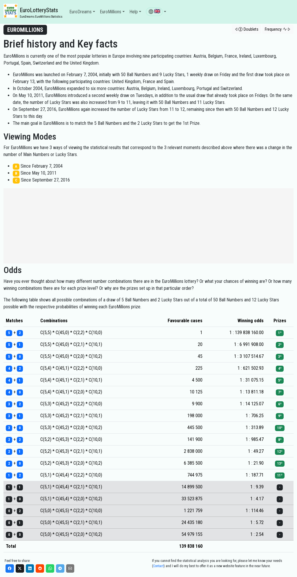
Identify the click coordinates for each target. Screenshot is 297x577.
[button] (156, 12)
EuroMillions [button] (110, 11)
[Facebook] (10, 568)
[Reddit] (40, 568)
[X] (20, 568)
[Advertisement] (148, 226)
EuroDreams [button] (80, 11)
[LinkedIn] (30, 568)
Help (133, 11)
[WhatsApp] (50, 568)
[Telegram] (60, 568)
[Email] (70, 568)
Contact (158, 566)
